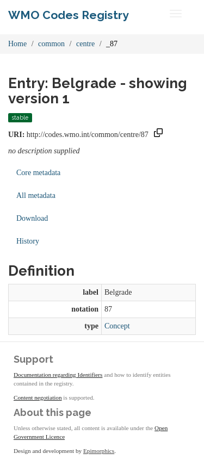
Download (32, 218)
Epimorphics (98, 451)
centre (85, 44)
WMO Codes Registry (68, 15)
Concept (117, 326)
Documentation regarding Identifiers (58, 374)
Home (17, 44)
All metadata (35, 195)
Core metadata (38, 173)
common (51, 44)
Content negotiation (38, 397)
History (27, 241)
